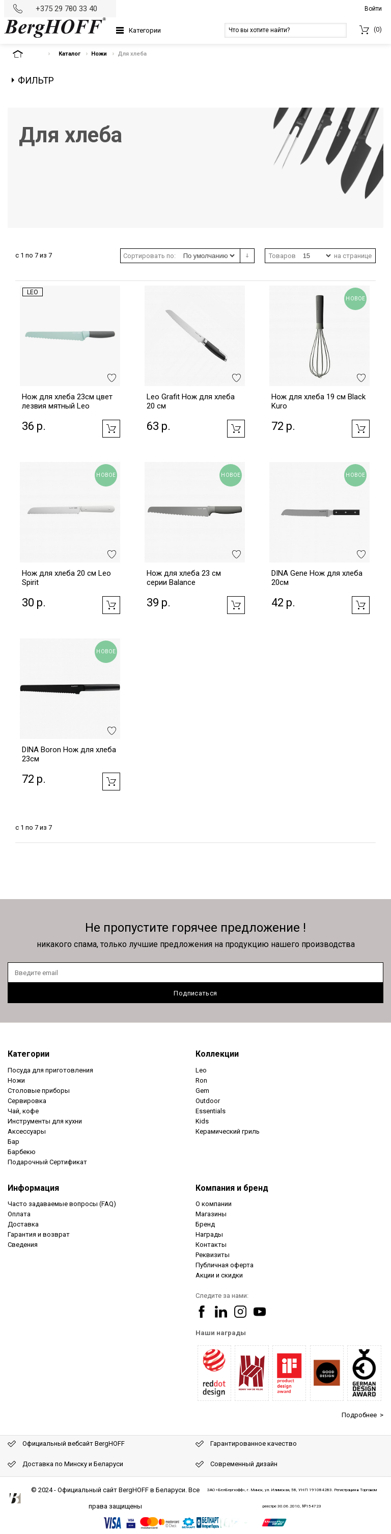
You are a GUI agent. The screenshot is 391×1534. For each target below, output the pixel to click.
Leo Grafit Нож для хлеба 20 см (191, 401)
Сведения (23, 1244)
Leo (32, 292)
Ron (201, 1080)
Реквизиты (213, 1255)
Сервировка (27, 1101)
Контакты (211, 1244)
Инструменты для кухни (45, 1121)
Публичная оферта (225, 1265)
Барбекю (22, 1152)
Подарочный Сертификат (47, 1162)
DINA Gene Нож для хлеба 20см (316, 578)
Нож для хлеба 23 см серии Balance (184, 578)
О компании (214, 1204)
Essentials (211, 1111)
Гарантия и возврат (39, 1234)
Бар (13, 1141)
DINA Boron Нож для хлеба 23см (69, 754)
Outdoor (208, 1101)
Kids (202, 1121)
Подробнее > (362, 1415)
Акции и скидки (219, 1275)
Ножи (99, 53)
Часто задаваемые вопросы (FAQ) (62, 1204)
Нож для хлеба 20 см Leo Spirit (66, 578)
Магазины (211, 1214)
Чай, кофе (23, 1111)
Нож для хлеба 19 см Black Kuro (318, 401)
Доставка (23, 1224)
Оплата (19, 1214)
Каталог (69, 53)
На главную (26, 53)
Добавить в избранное (111, 378)
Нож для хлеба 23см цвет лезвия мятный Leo (67, 401)
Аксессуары (27, 1131)
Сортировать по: (149, 256)
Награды (209, 1234)
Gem (202, 1090)
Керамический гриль (228, 1131)
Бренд (205, 1224)
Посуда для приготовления (50, 1070)
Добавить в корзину (111, 429)
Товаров (282, 256)
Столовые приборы (39, 1090)
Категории (145, 30)
